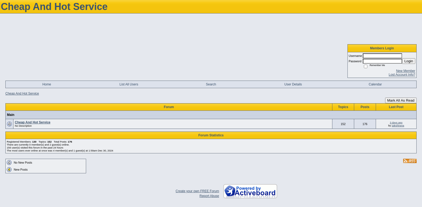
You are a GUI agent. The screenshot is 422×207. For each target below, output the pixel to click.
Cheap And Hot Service (22, 93)
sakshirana (398, 125)
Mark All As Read (400, 100)
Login (408, 61)
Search (211, 84)
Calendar (375, 84)
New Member (405, 71)
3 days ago (396, 122)
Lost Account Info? (402, 75)
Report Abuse (209, 196)
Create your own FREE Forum (197, 191)
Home (47, 84)
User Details (293, 84)
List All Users (128, 84)
